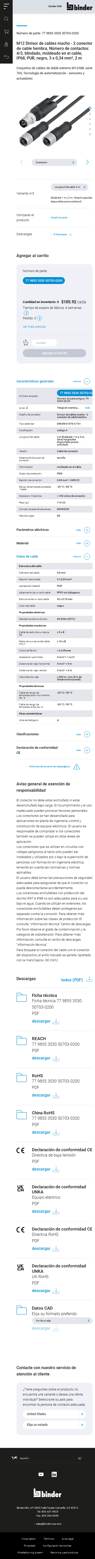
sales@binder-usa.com (49, 1523)
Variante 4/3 (25, 193)
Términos (49, 1538)
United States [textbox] (36, 1414)
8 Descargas (62, 234)
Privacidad (29, 1545)
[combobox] (54, 1414)
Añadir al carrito (59, 217)
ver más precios (34, 326)
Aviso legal (67, 1538)
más (87, 408)
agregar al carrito (54, 353)
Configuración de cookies (57, 1545)
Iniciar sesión (29, 1538)
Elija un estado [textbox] (37, 1425)
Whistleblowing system (30, 1552)
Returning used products (64, 1552)
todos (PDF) (72, 980)
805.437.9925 (50, 1511)
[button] (6, 6)
